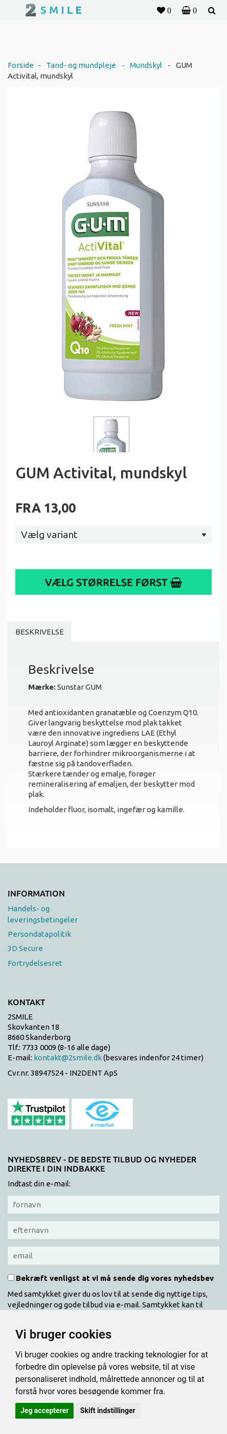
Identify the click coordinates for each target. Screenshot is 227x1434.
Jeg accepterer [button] (44, 1410)
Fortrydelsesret (35, 963)
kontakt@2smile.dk (68, 1057)
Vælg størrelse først (113, 582)
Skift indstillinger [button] (107, 1410)
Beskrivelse (39, 631)
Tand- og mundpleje (81, 65)
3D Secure (25, 948)
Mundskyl (146, 65)
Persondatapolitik (39, 934)
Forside (21, 65)
